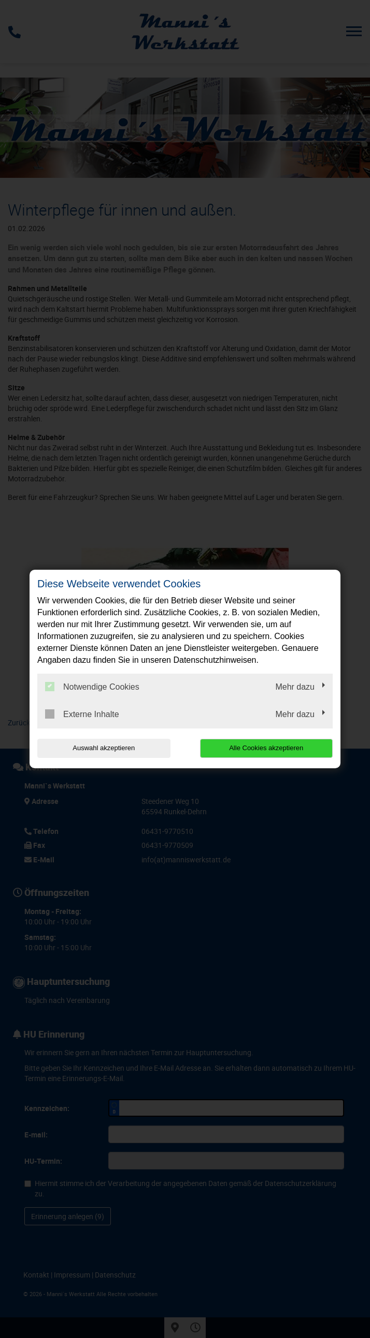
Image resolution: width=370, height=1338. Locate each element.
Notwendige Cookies (92, 686)
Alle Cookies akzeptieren (266, 748)
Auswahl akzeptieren (104, 748)
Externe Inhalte (82, 714)
